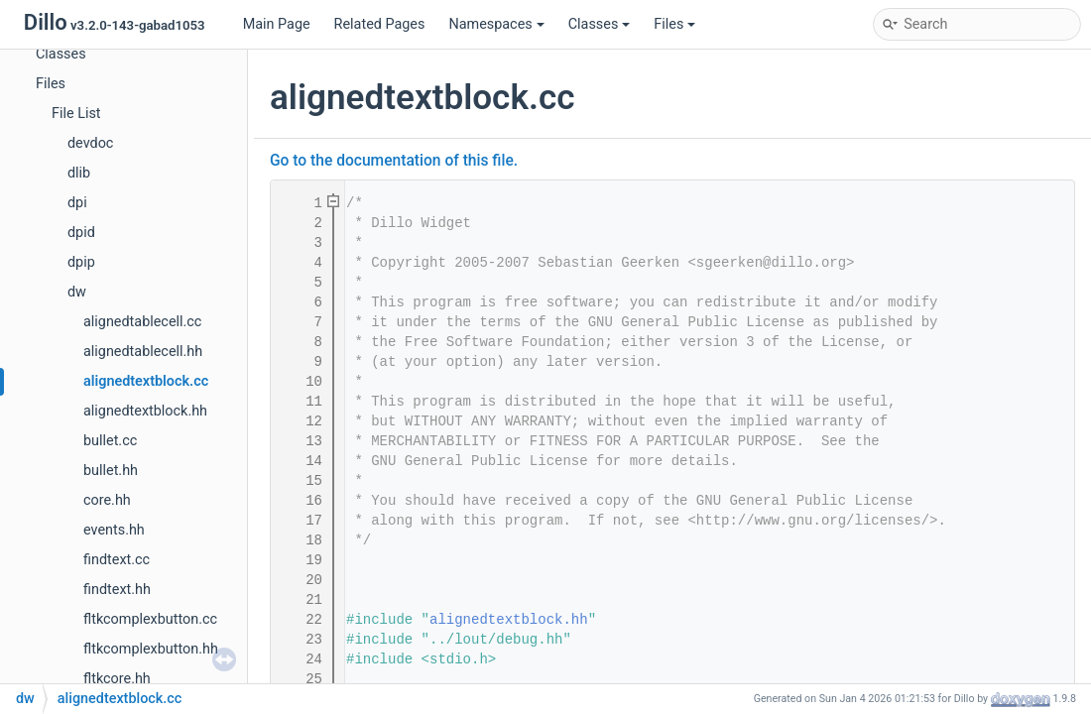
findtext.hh (117, 589)
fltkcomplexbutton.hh (150, 649)
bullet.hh (110, 470)
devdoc (90, 143)
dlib (78, 173)
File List (76, 113)
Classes (599, 24)
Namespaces (496, 24)
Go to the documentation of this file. (394, 161)
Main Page (276, 24)
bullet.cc (110, 440)
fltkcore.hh (117, 678)
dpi (77, 202)
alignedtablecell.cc (142, 321)
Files (674, 24)
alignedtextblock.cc (145, 381)
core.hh (107, 500)
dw (76, 292)
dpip (81, 262)
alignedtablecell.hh (142, 351)
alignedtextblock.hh (145, 411)
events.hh (114, 530)
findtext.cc (116, 559)
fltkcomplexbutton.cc (150, 619)
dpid (81, 232)
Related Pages (379, 24)
